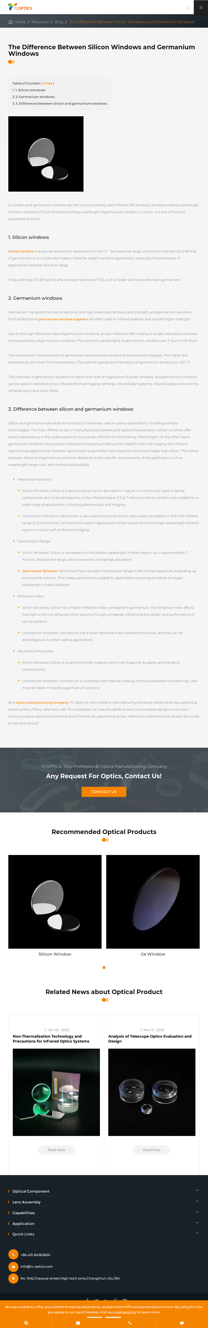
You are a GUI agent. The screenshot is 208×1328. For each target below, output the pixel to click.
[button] (104, 967)
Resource (40, 22)
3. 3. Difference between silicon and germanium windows (59, 103)
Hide (48, 83)
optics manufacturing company (42, 703)
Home (20, 22)
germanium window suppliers (63, 319)
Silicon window (21, 251)
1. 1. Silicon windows (28, 90)
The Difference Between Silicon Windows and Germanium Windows (132, 22)
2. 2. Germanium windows (33, 97)
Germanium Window (39, 571)
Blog (59, 22)
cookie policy (125, 1312)
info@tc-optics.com (37, 1267)
